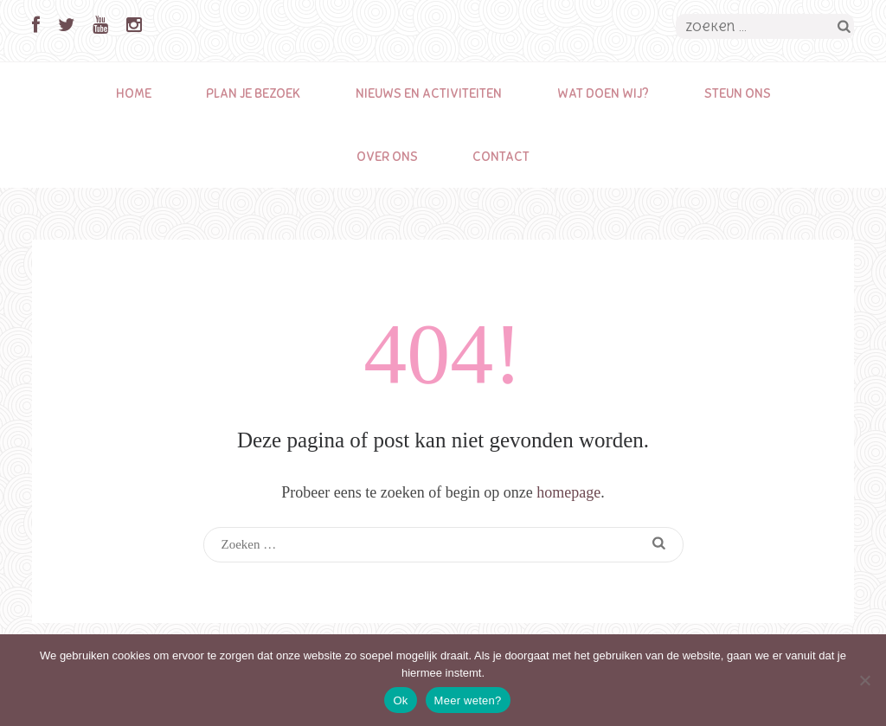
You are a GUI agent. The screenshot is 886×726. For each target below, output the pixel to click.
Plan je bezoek (253, 93)
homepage (568, 492)
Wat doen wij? (603, 93)
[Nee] (864, 680)
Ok (400, 700)
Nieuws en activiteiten (429, 93)
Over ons (387, 156)
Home (133, 93)
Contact (501, 156)
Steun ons (737, 93)
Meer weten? (468, 700)
